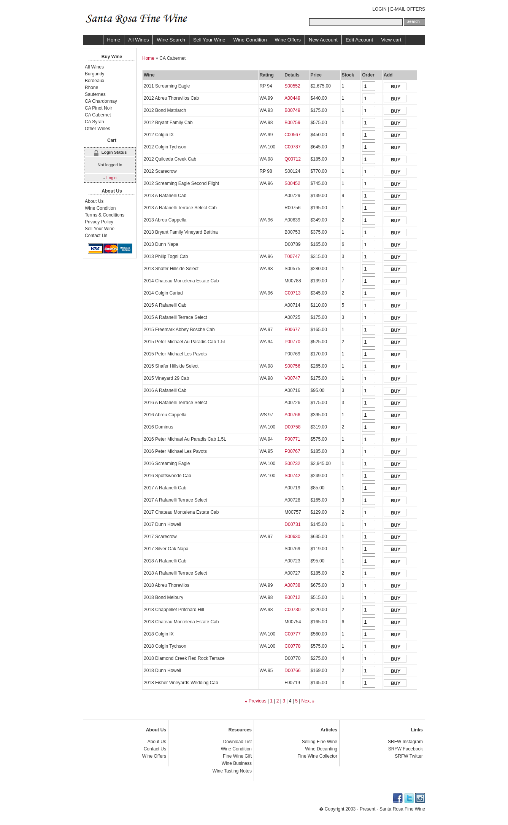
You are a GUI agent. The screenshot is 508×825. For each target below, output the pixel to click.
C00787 (292, 147)
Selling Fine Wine (319, 741)
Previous (258, 701)
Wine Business (237, 763)
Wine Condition (250, 40)
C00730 (292, 609)
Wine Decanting (321, 749)
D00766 (292, 670)
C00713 (292, 293)
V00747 (292, 378)
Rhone (91, 87)
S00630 (292, 536)
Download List (237, 741)
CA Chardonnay (101, 101)
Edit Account (359, 40)
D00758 (292, 427)
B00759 (292, 122)
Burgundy (94, 73)
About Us (94, 201)
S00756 (292, 366)
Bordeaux (94, 80)
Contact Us (96, 235)
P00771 (292, 439)
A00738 (292, 585)
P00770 (292, 341)
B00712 (292, 597)
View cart (391, 40)
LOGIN (379, 9)
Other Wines (97, 128)
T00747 (292, 256)
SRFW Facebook (405, 749)
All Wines (138, 40)
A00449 (292, 98)
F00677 (292, 329)
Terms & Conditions (104, 215)
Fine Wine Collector (317, 756)
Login (111, 177)
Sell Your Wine (209, 40)
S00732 (292, 463)
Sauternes (95, 94)
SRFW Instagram (405, 741)
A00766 (292, 414)
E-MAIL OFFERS (407, 9)
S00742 (292, 475)
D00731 (292, 524)
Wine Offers (288, 40)
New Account (323, 40)
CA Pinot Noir (98, 108)
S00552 (292, 86)
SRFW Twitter (409, 756)
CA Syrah (94, 121)
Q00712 (292, 159)
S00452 (292, 183)
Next (306, 701)
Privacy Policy (99, 222)
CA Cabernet (98, 115)
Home (114, 40)
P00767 (292, 451)
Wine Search (171, 40)
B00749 (292, 110)
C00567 (292, 134)
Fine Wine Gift (237, 756)
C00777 (292, 634)
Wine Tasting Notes (232, 771)
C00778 (292, 646)
